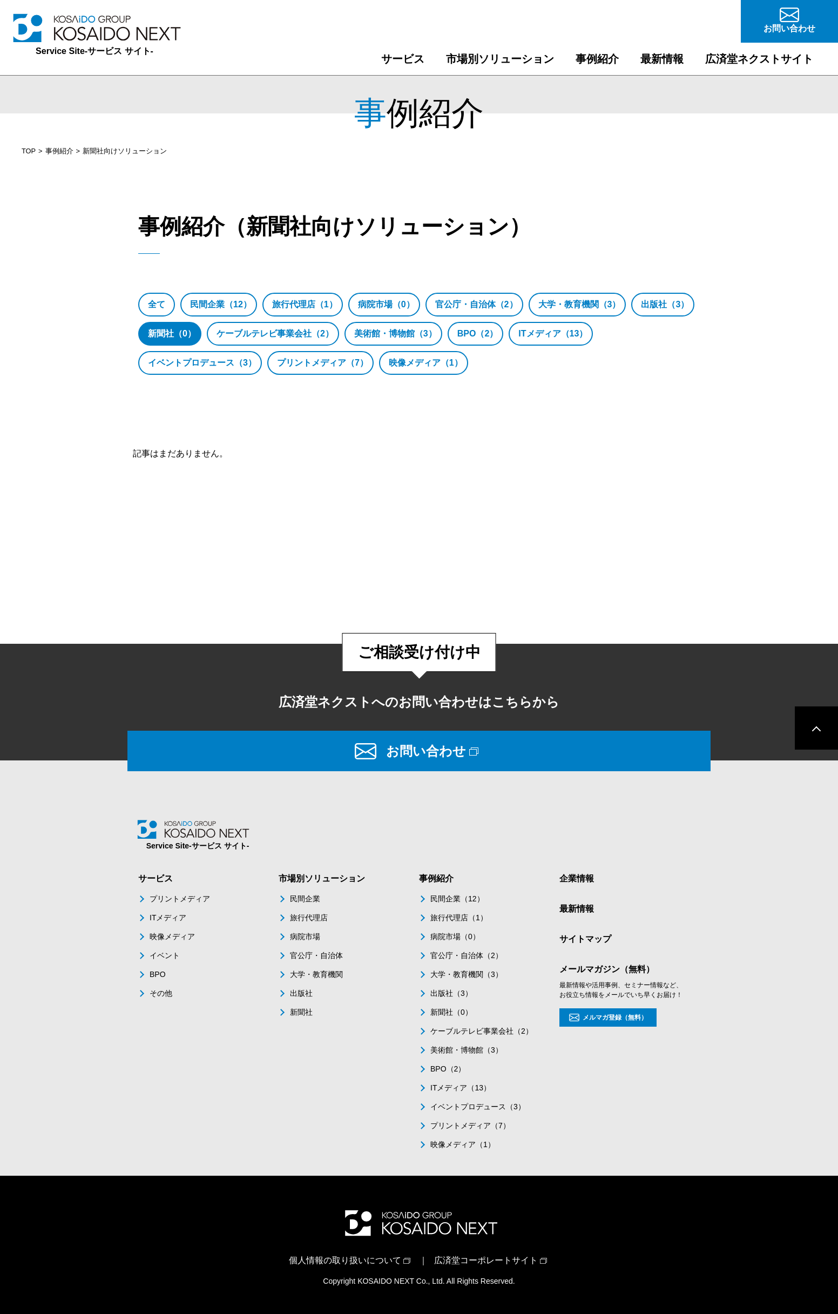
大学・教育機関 (316, 974)
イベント (165, 955)
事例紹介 (59, 151)
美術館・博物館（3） (395, 333)
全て (156, 304)
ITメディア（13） (552, 333)
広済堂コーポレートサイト (486, 1260)
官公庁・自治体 (316, 955)
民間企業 (305, 898)
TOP (29, 151)
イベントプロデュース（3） (202, 362)
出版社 (301, 993)
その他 (161, 993)
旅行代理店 (309, 917)
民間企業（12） (221, 304)
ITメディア (168, 917)
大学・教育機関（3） (579, 304)
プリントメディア (180, 898)
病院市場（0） (386, 304)
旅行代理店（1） (304, 304)
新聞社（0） (172, 333)
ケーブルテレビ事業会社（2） (275, 333)
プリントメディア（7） (322, 362)
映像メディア (172, 936)
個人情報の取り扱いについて (345, 1260)
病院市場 (305, 936)
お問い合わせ (426, 751)
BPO (158, 974)
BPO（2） (477, 333)
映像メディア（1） (426, 362)
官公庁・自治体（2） (476, 304)
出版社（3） (665, 304)
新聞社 (301, 1012)
